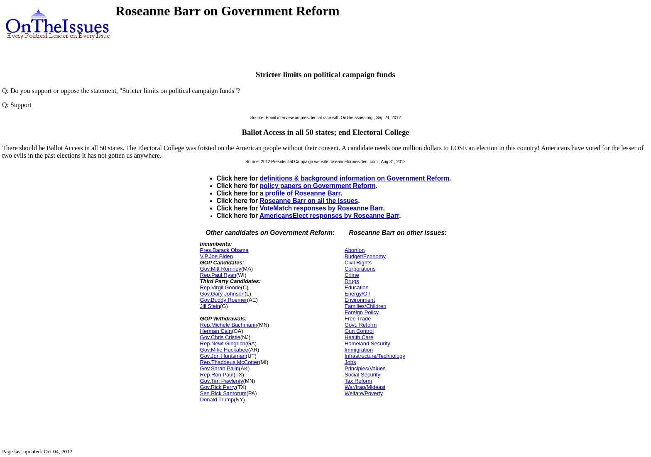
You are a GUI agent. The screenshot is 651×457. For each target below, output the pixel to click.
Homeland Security (367, 343)
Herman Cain (216, 331)
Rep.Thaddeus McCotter (229, 362)
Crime (352, 275)
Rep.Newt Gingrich (222, 343)
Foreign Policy (362, 312)
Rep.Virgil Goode (220, 287)
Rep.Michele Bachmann (228, 325)
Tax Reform (358, 381)
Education (357, 287)
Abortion (355, 250)
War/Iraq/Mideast (365, 387)
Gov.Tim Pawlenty (221, 381)
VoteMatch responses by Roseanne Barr (321, 208)
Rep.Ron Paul (217, 374)
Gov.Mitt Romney (220, 269)
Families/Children (365, 306)
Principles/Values (365, 368)
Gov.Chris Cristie (220, 337)
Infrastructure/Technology (375, 356)
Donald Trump (217, 399)
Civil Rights (358, 262)
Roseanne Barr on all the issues (309, 200)
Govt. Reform (361, 325)
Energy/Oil (357, 294)
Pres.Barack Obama (224, 250)
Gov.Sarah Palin (219, 368)
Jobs (350, 362)
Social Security (362, 374)
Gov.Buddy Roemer (223, 300)
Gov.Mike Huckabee (224, 350)
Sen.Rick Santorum (223, 393)
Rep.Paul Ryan (218, 275)
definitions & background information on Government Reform (355, 178)
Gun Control (359, 331)
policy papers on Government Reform (318, 185)
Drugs (352, 281)
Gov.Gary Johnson (222, 294)
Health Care (359, 337)
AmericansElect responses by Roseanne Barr (329, 215)
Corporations (360, 269)
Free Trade (358, 318)
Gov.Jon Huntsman (223, 356)
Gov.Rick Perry (218, 387)
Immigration (359, 350)
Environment (360, 300)
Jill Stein (210, 306)
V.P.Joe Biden (216, 256)
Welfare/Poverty (364, 393)
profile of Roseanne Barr (302, 193)
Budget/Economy (365, 256)
